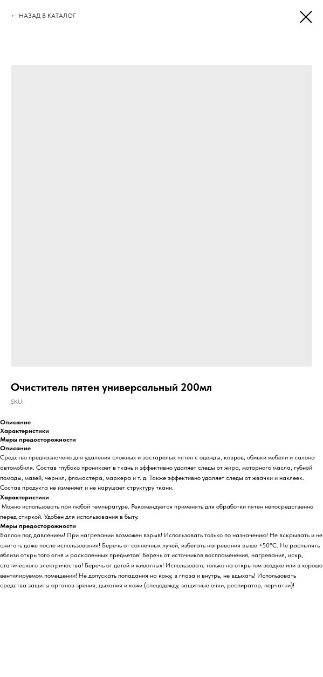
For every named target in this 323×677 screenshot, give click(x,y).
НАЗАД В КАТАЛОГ (47, 15)
